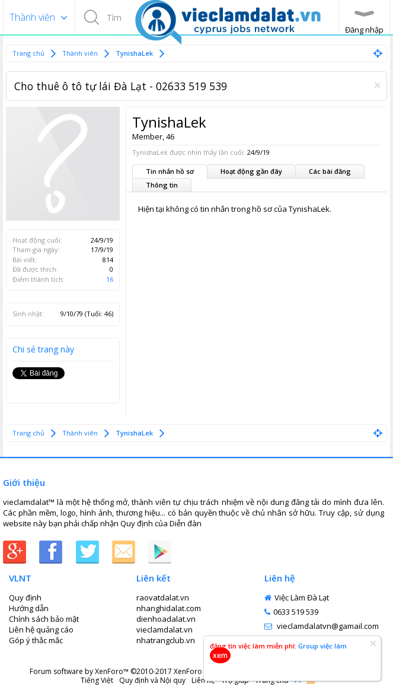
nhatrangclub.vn (165, 640)
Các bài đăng (330, 171)
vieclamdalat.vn (164, 629)
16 (109, 279)
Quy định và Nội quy (152, 680)
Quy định (136, 523)
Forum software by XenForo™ (123, 671)
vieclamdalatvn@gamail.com (321, 626)
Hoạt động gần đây (251, 171)
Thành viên (32, 17)
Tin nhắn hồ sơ (170, 171)
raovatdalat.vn (162, 597)
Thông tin (162, 184)
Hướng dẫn (29, 608)
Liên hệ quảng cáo (41, 629)
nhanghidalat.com (168, 608)
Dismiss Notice (377, 85)
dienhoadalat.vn (166, 618)
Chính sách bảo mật (44, 618)
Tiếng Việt (97, 680)
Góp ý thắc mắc (36, 640)
